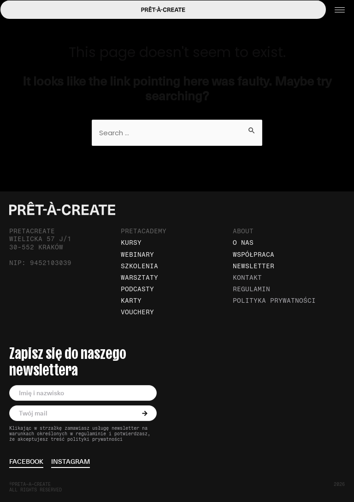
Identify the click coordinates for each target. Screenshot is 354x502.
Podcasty (137, 289)
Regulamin (251, 289)
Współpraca (253, 255)
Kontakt (247, 278)
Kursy (131, 243)
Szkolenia (139, 266)
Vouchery (137, 312)
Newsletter (253, 266)
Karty (131, 301)
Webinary (137, 255)
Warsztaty (139, 278)
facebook (26, 462)
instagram (70, 462)
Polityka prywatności (274, 301)
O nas (243, 243)
